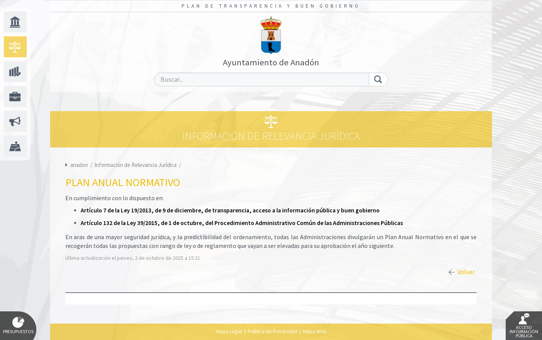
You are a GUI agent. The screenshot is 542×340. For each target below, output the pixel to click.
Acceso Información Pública (524, 325)
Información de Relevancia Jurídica (136, 164)
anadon (79, 164)
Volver (466, 272)
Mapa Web (314, 331)
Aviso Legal (229, 331)
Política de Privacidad (272, 331)
